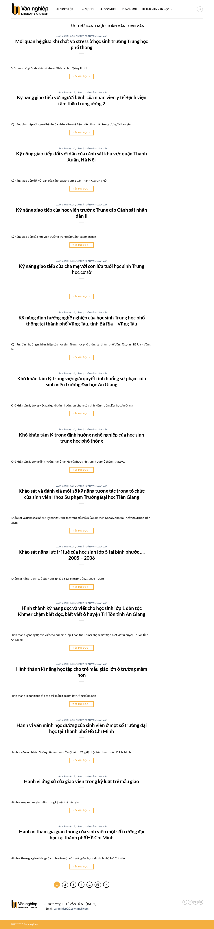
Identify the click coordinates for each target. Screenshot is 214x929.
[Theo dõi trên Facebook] (184, 902)
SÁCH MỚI (131, 9)
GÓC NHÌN (110, 9)
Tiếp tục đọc (82, 76)
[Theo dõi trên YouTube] (200, 902)
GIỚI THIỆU (68, 9)
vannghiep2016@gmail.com (71, 908)
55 (97, 884)
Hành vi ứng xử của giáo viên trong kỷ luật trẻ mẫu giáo (81, 781)
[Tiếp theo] (106, 885)
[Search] (200, 9)
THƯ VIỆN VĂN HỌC (159, 9)
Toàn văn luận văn (96, 36)
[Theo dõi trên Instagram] (190, 902)
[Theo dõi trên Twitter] (195, 902)
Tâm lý (80, 36)
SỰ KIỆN (90, 9)
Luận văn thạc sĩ (65, 36)
